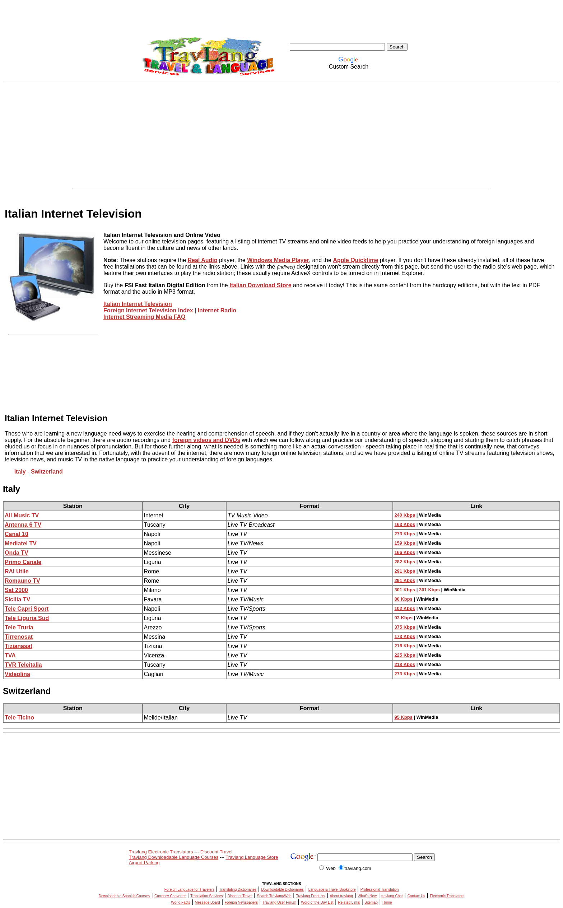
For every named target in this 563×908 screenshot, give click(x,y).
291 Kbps (404, 571)
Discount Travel (216, 852)
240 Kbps (404, 515)
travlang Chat (392, 896)
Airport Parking (144, 862)
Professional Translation (379, 889)
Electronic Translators (447, 896)
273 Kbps (404, 533)
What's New (367, 896)
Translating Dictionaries (237, 889)
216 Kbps (404, 645)
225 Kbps (404, 655)
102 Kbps (404, 608)
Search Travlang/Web (274, 896)
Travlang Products (310, 896)
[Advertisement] (281, 134)
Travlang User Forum (279, 902)
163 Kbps (404, 524)
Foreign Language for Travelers (189, 889)
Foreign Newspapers (241, 902)
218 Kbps (404, 664)
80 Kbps (403, 599)
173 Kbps (404, 636)
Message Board (207, 902)
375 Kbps (404, 627)
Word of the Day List (317, 902)
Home (387, 902)
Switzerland (27, 691)
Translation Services (206, 896)
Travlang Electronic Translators (161, 852)
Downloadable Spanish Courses (124, 896)
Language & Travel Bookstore (332, 889)
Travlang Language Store (251, 857)
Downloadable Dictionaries (282, 889)
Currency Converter (170, 896)
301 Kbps (404, 589)
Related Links (349, 902)
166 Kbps (404, 552)
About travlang (341, 896)
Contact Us (416, 896)
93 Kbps (403, 617)
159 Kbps (404, 543)
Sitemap (371, 902)
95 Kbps (403, 717)
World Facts (180, 902)
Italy (11, 489)
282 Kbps (404, 561)
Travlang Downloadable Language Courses (174, 857)
